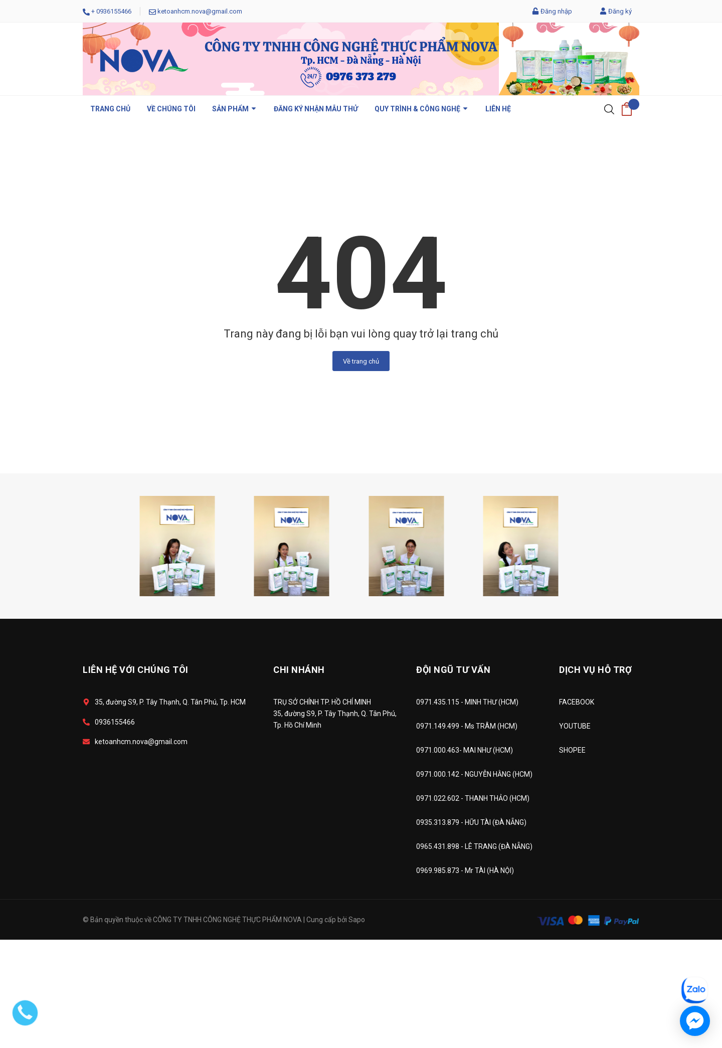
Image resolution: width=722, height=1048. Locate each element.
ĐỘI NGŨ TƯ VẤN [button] (453, 669)
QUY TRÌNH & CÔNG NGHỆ (422, 109)
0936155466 (113, 11)
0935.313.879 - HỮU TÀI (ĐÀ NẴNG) (471, 822)
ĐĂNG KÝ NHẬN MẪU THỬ (316, 109)
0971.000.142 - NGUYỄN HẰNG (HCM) (474, 774)
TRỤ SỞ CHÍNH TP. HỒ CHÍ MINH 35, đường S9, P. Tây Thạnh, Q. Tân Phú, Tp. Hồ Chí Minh (335, 713)
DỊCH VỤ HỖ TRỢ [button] (595, 669)
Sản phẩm (234, 113)
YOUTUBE (575, 726)
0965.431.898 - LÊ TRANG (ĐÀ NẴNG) (474, 846)
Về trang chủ (361, 361)
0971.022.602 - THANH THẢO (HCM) (472, 798)
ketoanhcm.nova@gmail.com (199, 11)
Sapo (356, 920)
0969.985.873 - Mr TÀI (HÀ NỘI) (465, 870)
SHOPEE (572, 750)
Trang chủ (110, 109)
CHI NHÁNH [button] (299, 669)
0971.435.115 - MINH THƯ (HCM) (467, 702)
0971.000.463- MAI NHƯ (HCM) (464, 750)
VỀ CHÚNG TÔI (171, 109)
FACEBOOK (576, 702)
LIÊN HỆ (498, 109)
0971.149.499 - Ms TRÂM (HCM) (466, 726)
